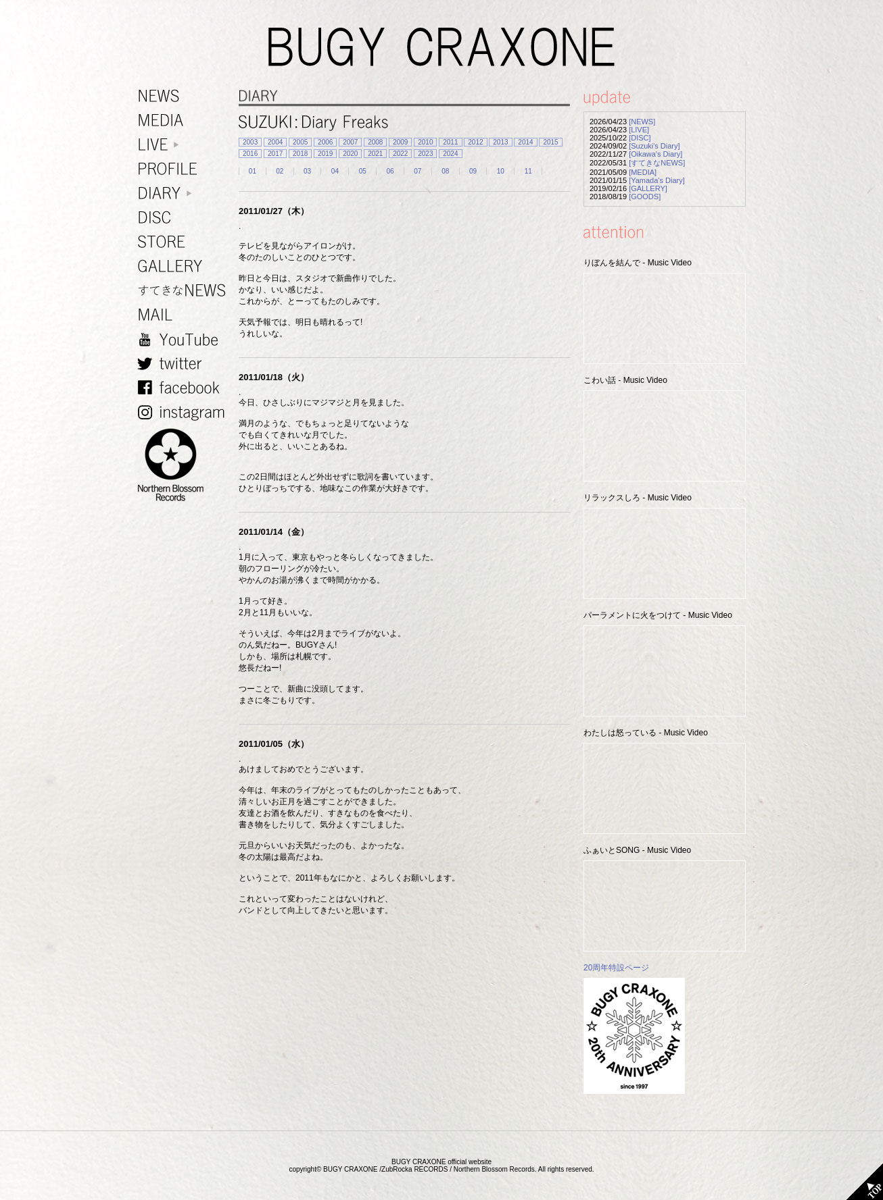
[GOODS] (645, 196)
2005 (300, 142)
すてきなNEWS (184, 290)
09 (473, 171)
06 (389, 171)
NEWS (184, 96)
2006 (325, 142)
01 (252, 171)
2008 (375, 142)
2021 (375, 153)
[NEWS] (642, 122)
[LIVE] (639, 130)
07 (417, 171)
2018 (300, 153)
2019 (325, 153)
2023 (425, 153)
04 (335, 171)
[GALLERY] (648, 188)
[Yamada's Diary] (657, 180)
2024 (450, 153)
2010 (425, 142)
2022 (400, 153)
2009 (400, 142)
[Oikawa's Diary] (655, 154)
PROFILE (184, 169)
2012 (475, 142)
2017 (275, 153)
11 (528, 171)
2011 (450, 142)
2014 (525, 142)
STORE (184, 242)
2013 (500, 142)
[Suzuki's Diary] (654, 146)
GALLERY (184, 266)
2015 (550, 142)
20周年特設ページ (616, 967)
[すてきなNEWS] (657, 163)
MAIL (184, 315)
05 (362, 171)
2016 (250, 153)
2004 (275, 142)
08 (445, 171)
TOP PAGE (864, 1182)
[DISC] (639, 138)
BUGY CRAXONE (441, 47)
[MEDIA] (643, 172)
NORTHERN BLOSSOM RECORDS (184, 465)
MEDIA (184, 120)
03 (307, 171)
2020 (350, 153)
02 (279, 171)
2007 (350, 142)
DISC (184, 217)
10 (500, 171)
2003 (250, 142)
